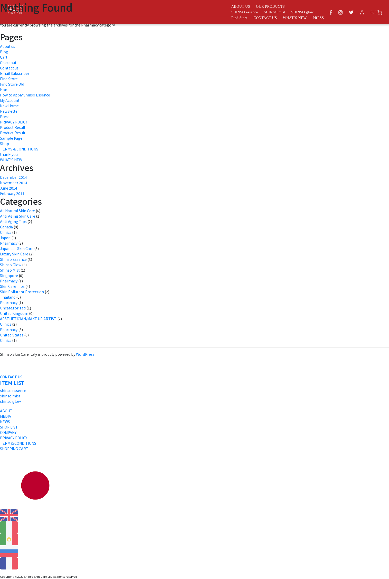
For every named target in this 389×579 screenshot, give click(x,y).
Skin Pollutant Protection (22, 291)
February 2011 (12, 193)
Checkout (8, 62)
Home (5, 89)
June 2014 (8, 188)
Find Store (239, 18)
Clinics (5, 232)
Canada (6, 226)
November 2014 (13, 182)
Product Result (12, 127)
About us (7, 46)
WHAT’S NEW (295, 18)
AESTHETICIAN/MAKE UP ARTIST (28, 318)
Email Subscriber (14, 73)
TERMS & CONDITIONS (19, 149)
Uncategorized (13, 307)
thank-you (9, 154)
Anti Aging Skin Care (17, 216)
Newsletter (9, 111)
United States (11, 334)
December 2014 (13, 177)
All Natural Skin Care (17, 210)
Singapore (9, 275)
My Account (10, 100)
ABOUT (6, 410)
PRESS (318, 18)
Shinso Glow (10, 264)
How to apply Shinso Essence (25, 94)
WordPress (85, 354)
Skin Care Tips (12, 286)
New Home (9, 105)
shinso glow (10, 401)
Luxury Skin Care (14, 253)
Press (5, 116)
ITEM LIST (12, 382)
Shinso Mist (10, 270)
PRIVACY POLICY (13, 121)
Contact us (9, 67)
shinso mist (10, 395)
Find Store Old (12, 84)
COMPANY (8, 432)
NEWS (5, 421)
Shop (4, 143)
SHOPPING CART (14, 448)
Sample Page (11, 138)
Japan (5, 237)
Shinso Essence (13, 259)
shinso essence (13, 390)
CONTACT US (265, 18)
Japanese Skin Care (16, 248)
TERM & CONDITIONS (18, 443)
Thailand (7, 297)
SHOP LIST (9, 427)
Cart (3, 57)
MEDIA (5, 416)
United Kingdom (14, 313)
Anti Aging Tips (13, 221)
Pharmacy (8, 243)
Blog (4, 51)
